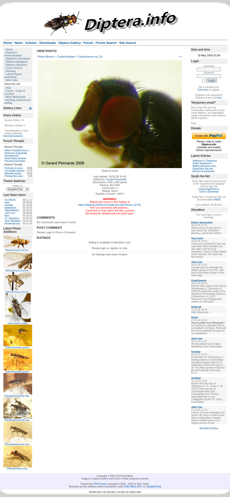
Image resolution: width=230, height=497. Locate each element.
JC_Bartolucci (12, 218)
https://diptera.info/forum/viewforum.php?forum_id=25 (109, 204)
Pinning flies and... (14, 176)
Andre (194, 317)
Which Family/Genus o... (18, 150)
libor (7, 215)
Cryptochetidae (66, 56)
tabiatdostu (11, 207)
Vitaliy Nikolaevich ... (204, 163)
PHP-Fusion (100, 484)
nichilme (196, 378)
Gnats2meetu (198, 280)
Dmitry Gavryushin (201, 222)
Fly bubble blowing (15, 171)
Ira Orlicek (10, 200)
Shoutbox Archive (209, 428)
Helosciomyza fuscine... (17, 250)
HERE (217, 199)
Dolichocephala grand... (17, 347)
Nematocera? (12, 155)
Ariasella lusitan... (14, 173)
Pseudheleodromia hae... (17, 396)
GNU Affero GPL (133, 486)
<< (180, 56)
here (219, 97)
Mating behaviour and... (205, 166)
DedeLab (196, 307)
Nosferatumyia (12, 223)
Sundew (195, 352)
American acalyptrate (16, 153)
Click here (203, 89)
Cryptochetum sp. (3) (90, 56)
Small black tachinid (15, 158)
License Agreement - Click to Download (209, 190)
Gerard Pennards (116, 179)
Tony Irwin (197, 238)
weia (7, 202)
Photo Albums (46, 56)
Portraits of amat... (14, 168)
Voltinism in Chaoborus (205, 160)
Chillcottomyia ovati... (17, 468)
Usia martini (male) (18, 323)
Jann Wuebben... (14, 221)
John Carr (10, 213)
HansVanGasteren (13, 136)
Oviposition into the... (204, 168)
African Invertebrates (203, 171)
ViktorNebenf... (13, 210)
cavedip (9, 205)
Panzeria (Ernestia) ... (16, 161)
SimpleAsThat (153, 486)
